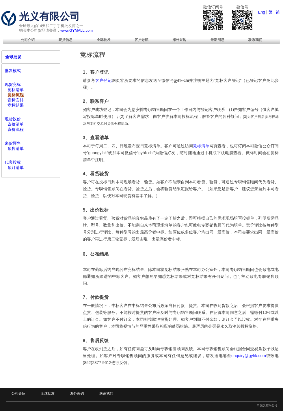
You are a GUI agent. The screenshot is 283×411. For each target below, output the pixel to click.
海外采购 (179, 40)
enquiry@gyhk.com (248, 355)
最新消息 (217, 40)
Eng (261, 12)
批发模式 (13, 70)
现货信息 (65, 40)
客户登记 (103, 80)
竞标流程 (16, 95)
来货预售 (13, 143)
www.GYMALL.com (76, 30)
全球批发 (104, 40)
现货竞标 (13, 84)
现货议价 (13, 119)
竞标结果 (16, 105)
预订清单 (16, 167)
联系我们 (255, 40)
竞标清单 (201, 146)
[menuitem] (27, 39)
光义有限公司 (49, 16)
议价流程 (16, 129)
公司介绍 (28, 40)
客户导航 (141, 40)
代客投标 (13, 162)
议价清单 (16, 124)
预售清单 (16, 148)
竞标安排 (16, 100)
